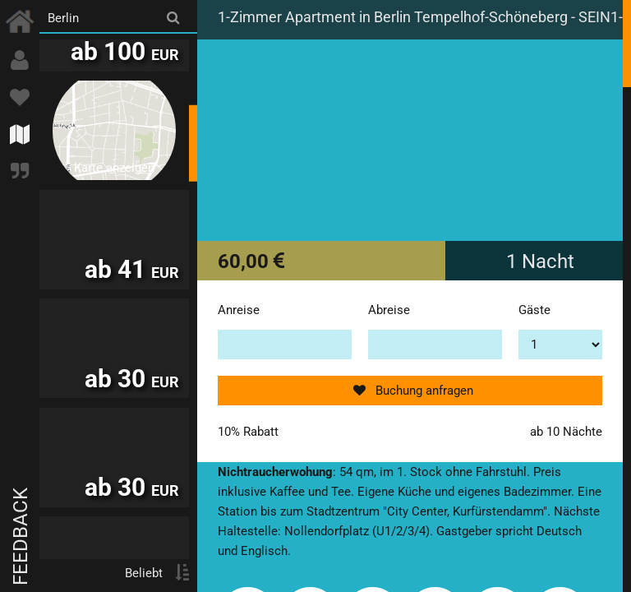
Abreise (389, 310)
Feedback (20, 536)
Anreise (239, 310)
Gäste (534, 310)
